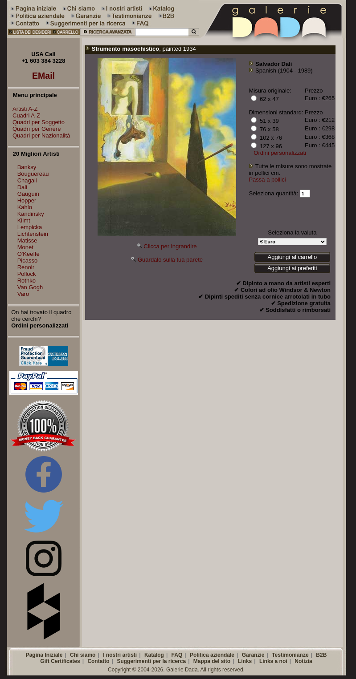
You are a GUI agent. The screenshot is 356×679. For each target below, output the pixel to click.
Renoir (25, 267)
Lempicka (29, 227)
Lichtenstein (32, 233)
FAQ (177, 655)
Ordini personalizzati (280, 153)
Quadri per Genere (34, 128)
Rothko (26, 280)
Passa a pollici (267, 179)
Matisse (27, 240)
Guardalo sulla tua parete (170, 259)
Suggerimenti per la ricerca (151, 661)
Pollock (26, 274)
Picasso (27, 260)
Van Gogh (30, 287)
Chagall (27, 180)
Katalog (154, 655)
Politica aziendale (212, 655)
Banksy (27, 167)
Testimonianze (290, 655)
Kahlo (24, 207)
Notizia (303, 661)
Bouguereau (33, 173)
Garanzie (253, 655)
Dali (22, 187)
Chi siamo (82, 655)
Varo (23, 294)
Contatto (98, 661)
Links (245, 661)
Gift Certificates (60, 661)
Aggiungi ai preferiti (292, 268)
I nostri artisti (120, 655)
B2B (321, 655)
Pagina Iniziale (44, 655)
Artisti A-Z (22, 108)
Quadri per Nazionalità (39, 135)
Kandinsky (30, 213)
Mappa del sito (211, 661)
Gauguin (28, 193)
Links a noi (273, 661)
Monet (25, 247)
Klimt (23, 220)
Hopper (27, 200)
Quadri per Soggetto (36, 122)
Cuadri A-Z (24, 115)
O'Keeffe (28, 254)
